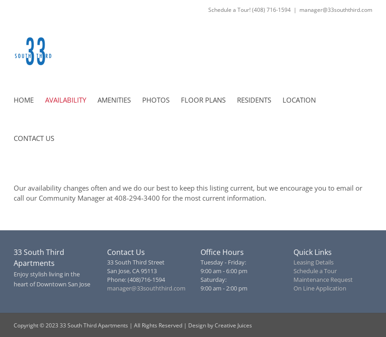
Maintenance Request (323, 279)
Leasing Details (313, 262)
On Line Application (319, 288)
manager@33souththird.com (335, 10)
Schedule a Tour (315, 271)
